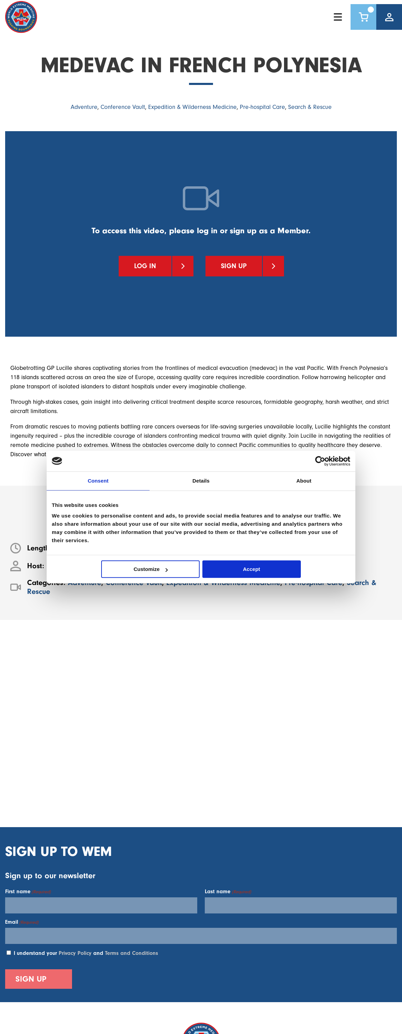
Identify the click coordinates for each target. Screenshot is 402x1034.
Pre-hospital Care (262, 107)
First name (28, 891)
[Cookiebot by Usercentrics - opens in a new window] (320, 461)
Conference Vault (122, 107)
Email (21, 922)
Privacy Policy (75, 953)
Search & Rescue (310, 107)
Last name (228, 891)
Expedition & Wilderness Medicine (192, 107)
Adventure (84, 107)
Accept (251, 569)
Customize (151, 569)
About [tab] (303, 481)
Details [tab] (201, 481)
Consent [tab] (98, 481)
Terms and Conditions (131, 953)
